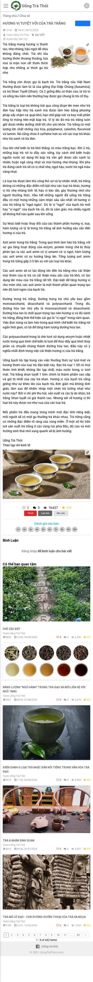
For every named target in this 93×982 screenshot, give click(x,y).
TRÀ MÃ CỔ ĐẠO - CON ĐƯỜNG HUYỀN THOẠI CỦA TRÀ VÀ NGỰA (44, 917)
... (72, 935)
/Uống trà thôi (46, 946)
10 (58, 935)
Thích (30, 513)
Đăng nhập (29, 551)
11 (65, 935)
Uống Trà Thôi (35, 5)
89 (78, 935)
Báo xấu (61, 513)
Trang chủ (10, 16)
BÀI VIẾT (40, 34)
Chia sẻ (25, 16)
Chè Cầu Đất (11, 629)
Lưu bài (45, 513)
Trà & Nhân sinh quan (18, 840)
